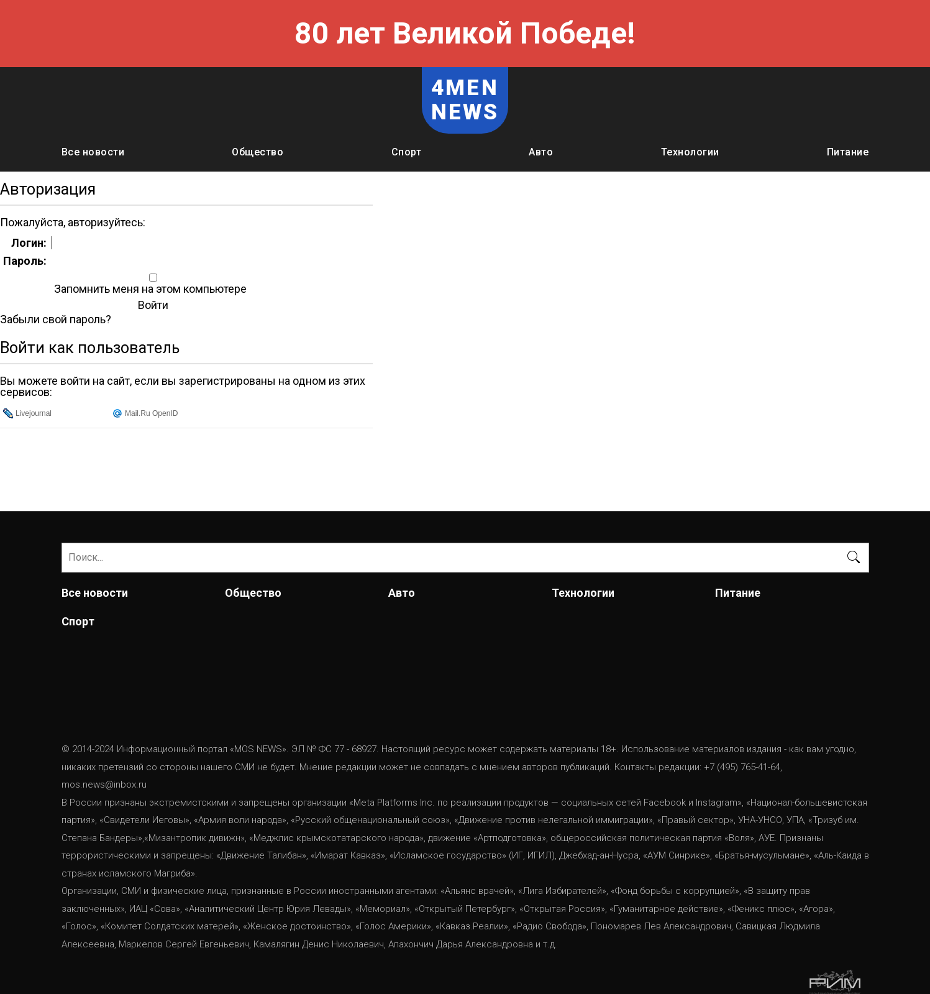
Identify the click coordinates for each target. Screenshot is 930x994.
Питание (848, 152)
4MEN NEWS (465, 100)
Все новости (93, 152)
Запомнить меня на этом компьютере (149, 289)
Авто (541, 152)
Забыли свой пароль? (55, 319)
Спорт (406, 152)
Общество (257, 152)
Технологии (690, 152)
